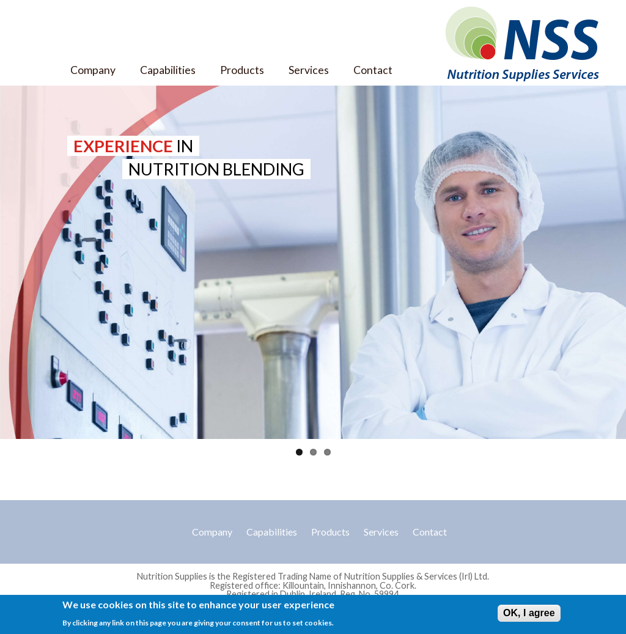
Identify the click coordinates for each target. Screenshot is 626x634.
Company (93, 70)
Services (309, 70)
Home (35, 70)
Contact (372, 70)
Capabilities (168, 70)
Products (242, 70)
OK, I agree (528, 614)
